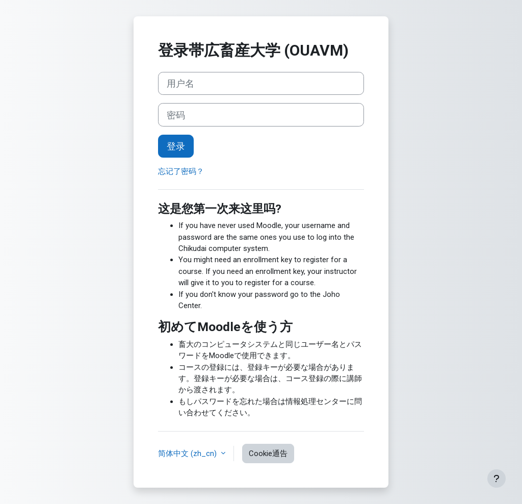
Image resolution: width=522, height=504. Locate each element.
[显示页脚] (496, 478)
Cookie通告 (268, 453)
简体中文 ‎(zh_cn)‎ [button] (188, 453)
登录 (176, 146)
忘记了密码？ (181, 171)
